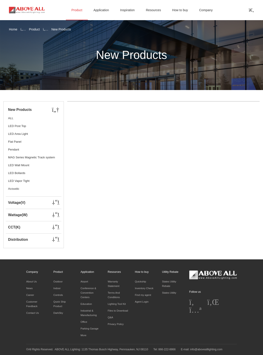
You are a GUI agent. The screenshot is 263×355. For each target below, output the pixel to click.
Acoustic (13, 188)
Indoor (56, 288)
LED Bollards (16, 173)
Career (30, 295)
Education (86, 304)
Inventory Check (144, 288)
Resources (153, 10)
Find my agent (143, 295)
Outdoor (58, 281)
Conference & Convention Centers (88, 293)
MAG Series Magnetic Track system (31, 157)
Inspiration (127, 10)
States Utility (169, 292)
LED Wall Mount (18, 165)
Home (13, 29)
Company (206, 10)
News (29, 288)
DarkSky (58, 313)
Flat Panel (14, 141)
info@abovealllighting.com (206, 349)
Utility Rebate (170, 271)
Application (101, 10)
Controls (58, 295)
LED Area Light (18, 134)
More (83, 335)
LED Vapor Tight (19, 181)
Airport (84, 281)
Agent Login (142, 301)
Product (76, 10)
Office (84, 322)
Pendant (13, 149)
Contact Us (32, 313)
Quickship (140, 281)
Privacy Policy (116, 324)
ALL (10, 118)
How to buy (180, 10)
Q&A (110, 317)
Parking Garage (90, 328)
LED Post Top (17, 126)
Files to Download (118, 310)
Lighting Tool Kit (117, 304)
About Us (31, 281)
